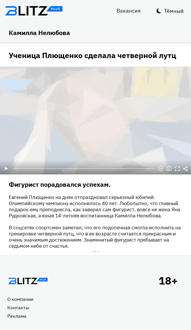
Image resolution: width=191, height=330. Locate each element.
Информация (169, 169)
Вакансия (129, 10)
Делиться (185, 169)
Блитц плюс (33, 10)
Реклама (17, 316)
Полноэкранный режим (177, 169)
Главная (27, 281)
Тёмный (174, 11)
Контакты (18, 307)
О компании (20, 299)
